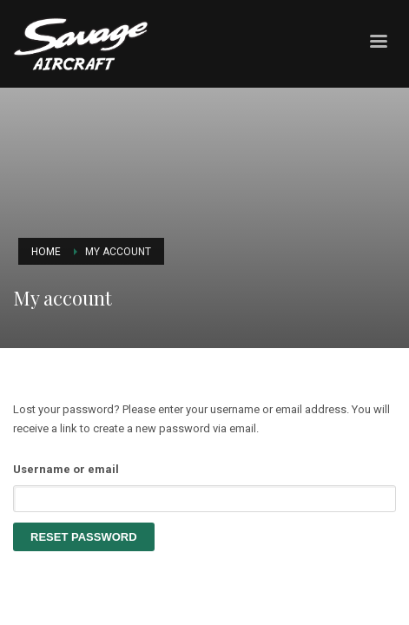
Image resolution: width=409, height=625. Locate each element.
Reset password (83, 536)
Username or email (66, 469)
